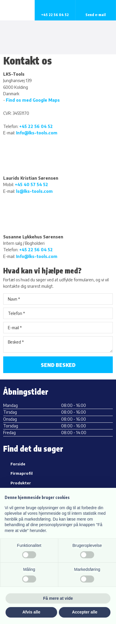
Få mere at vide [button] (58, 598)
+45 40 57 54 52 (31, 184)
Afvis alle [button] (31, 612)
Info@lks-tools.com (36, 132)
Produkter (20, 483)
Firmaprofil (21, 473)
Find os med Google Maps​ (33, 100)
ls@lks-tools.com (34, 191)
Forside (17, 464)
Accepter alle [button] (84, 612)
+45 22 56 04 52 (36, 126)
